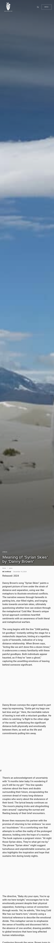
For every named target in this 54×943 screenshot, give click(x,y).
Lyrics (4, 552)
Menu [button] (47, 7)
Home (4, 568)
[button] (38, 7)
